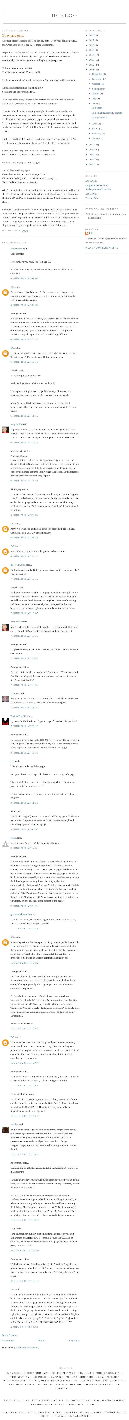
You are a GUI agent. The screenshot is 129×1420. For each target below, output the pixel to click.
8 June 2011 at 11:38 (24, 802)
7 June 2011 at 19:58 (24, 707)
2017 (92, 40)
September (97, 88)
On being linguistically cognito (106, 112)
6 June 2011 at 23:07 (24, 514)
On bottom (96, 107)
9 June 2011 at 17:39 (24, 847)
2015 (92, 50)
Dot (12, 1289)
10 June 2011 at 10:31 (25, 1154)
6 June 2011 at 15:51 (24, 480)
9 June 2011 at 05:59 (24, 829)
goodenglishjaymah (20, 914)
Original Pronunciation (96, 185)
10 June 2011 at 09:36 (25, 1028)
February (97, 133)
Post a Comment (10, 1335)
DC (12, 287)
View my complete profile (101, 248)
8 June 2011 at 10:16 (24, 752)
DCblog (65, 15)
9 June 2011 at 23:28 (24, 905)
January (96, 138)
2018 (92, 35)
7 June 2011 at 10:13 (24, 578)
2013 (92, 59)
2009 (92, 149)
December (97, 74)
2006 (92, 164)
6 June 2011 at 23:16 (24, 537)
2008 (92, 154)
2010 (92, 144)
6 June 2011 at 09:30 (24, 304)
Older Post (74, 1340)
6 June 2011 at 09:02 (24, 278)
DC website (91, 180)
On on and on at (99, 117)
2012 (92, 64)
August (96, 93)
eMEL (13, 837)
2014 (92, 54)
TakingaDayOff (18, 716)
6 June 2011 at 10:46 (24, 361)
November (97, 78)
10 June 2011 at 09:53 (25, 1085)
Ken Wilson (16, 248)
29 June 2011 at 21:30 (25, 1280)
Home (41, 1340)
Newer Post (7, 1340)
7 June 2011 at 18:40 (24, 658)
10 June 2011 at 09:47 (25, 1062)
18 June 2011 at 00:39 (25, 1219)
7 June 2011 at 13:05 (24, 613)
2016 (92, 45)
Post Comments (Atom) (27, 1347)
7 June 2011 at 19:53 (24, 684)
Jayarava (14, 693)
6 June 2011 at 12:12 (24, 442)
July (94, 98)
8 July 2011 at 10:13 (24, 1327)
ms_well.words (17, 564)
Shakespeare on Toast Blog (98, 189)
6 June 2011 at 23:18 (24, 556)
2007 (92, 159)
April (95, 123)
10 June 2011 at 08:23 (25, 962)
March (95, 128)
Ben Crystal (91, 193)
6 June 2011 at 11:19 (24, 415)
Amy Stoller (16, 424)
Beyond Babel (92, 198)
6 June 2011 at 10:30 (24, 339)
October (96, 83)
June (94, 103)
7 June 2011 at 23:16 (24, 726)
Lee (12, 761)
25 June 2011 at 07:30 (25, 1250)
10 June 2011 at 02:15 (25, 928)
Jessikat (14, 1124)
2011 (92, 69)
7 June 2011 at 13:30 (24, 635)
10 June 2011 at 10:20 (25, 1115)
